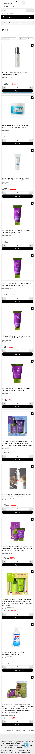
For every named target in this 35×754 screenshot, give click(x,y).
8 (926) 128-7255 (8, 744)
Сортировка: (5, 39)
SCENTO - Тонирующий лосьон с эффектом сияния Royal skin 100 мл (15, 74)
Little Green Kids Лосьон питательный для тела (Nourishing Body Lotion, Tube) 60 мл (16, 337)
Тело (10, 23)
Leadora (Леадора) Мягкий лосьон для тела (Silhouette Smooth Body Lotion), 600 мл (15, 179)
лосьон (18, 23)
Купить (17, 91)
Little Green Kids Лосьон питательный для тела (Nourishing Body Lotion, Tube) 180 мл (16, 284)
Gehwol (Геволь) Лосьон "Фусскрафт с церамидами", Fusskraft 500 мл (13, 653)
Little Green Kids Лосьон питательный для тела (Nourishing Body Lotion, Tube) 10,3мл (16, 231)
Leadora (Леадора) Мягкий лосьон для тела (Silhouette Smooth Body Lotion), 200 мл (15, 126)
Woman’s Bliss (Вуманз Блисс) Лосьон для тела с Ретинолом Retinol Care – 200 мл (16, 495)
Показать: (22, 39)
